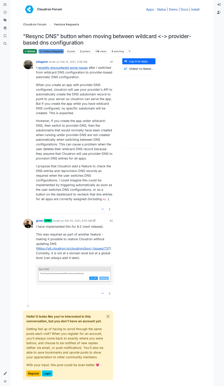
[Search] (5, 44)
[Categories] (5, 5)
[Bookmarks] (5, 36)
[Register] (218, 12)
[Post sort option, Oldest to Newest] (138, 69)
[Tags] (5, 20)
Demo (173, 9)
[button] (5, 373)
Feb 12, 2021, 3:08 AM (73, 61)
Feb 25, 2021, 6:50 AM (78, 220)
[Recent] (5, 12)
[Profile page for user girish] (28, 223)
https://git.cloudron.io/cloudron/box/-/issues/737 (73, 248)
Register (33, 373)
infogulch (42, 61)
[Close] (108, 316)
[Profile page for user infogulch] (28, 64)
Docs (184, 9)
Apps (150, 9)
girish (39, 220)
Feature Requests (51, 51)
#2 (111, 220)
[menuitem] (218, 5)
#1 (111, 61)
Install (195, 9)
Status (161, 9)
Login (47, 373)
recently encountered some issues (63, 68)
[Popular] (5, 28)
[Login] (218, 5)
